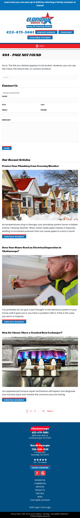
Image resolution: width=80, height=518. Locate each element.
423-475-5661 (40, 432)
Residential (40, 479)
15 (43, 410)
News (40, 496)
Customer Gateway (40, 499)
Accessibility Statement (59, 513)
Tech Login (46, 507)
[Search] (40, 77)
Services (40, 486)
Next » (50, 410)
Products (40, 489)
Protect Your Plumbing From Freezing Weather (30, 165)
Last (42, 104)
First (4, 104)
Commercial (40, 483)
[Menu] (40, 46)
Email (5, 110)
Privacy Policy (16, 513)
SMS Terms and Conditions (32, 513)
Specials (40, 493)
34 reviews (42, 462)
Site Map (46, 513)
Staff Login (34, 507)
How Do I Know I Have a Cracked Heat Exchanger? (32, 332)
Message (6, 119)
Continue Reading (14, 236)
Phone (44, 110)
